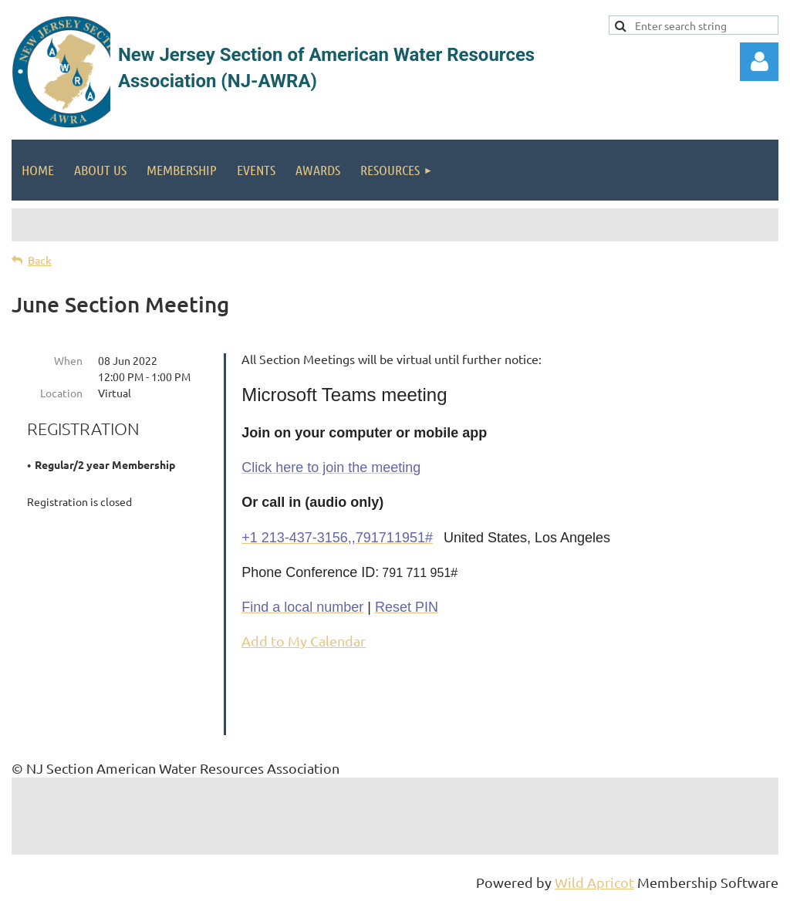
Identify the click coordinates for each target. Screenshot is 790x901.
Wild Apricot (594, 882)
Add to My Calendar (303, 641)
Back (40, 260)
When (68, 360)
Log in (759, 61)
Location (61, 393)
